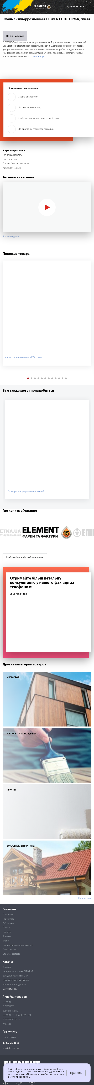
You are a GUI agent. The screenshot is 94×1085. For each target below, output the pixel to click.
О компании (8, 915)
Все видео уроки (11, 236)
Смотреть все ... (10, 989)
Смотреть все (84, 898)
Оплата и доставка (11, 954)
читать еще (38, 56)
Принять (76, 1073)
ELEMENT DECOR (11, 1011)
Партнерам (8, 919)
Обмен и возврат (11, 949)
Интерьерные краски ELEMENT (18, 971)
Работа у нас (8, 923)
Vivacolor (7, 967)
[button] (28, 378)
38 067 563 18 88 (75, 7)
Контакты (7, 936)
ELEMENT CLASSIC (11, 1019)
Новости (7, 932)
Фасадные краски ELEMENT (16, 976)
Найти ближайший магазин (24, 557)
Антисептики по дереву (14, 984)
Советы (6, 927)
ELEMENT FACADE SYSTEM (17, 1015)
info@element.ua (11, 1048)
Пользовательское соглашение (18, 945)
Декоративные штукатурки (16, 980)
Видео (6, 941)
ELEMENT (7, 1002)
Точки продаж (9, 1037)
